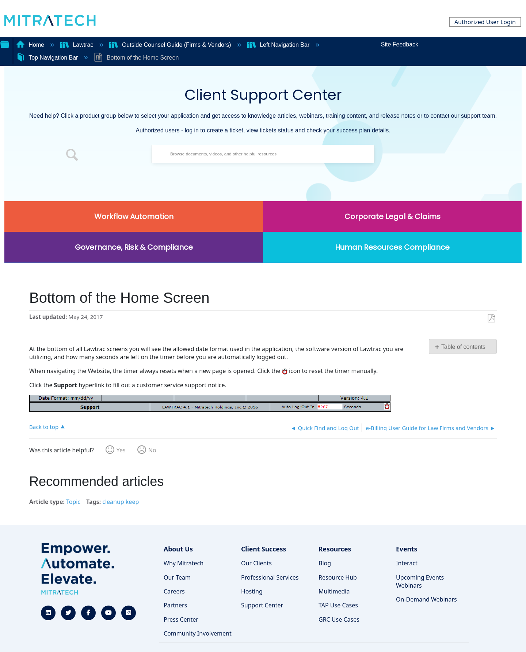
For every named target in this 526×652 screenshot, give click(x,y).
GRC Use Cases (339, 619)
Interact (407, 563)
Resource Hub (338, 577)
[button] (72, 156)
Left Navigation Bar (279, 45)
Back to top (43, 426)
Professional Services (270, 577)
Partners (175, 605)
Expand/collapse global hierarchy (4, 43)
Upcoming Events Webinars (420, 581)
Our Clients (256, 563)
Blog (325, 563)
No (152, 450)
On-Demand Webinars (426, 599)
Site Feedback (399, 44)
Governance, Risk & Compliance (134, 247)
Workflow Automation (134, 216)
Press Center (181, 619)
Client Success (263, 548)
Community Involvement (198, 633)
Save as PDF (491, 318)
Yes (121, 450)
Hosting (252, 591)
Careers (174, 591)
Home (31, 45)
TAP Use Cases (338, 605)
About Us (178, 548)
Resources (335, 548)
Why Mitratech (183, 563)
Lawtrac (77, 45)
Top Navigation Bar (48, 57)
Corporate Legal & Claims (392, 216)
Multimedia (334, 591)
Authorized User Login (485, 22)
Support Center (262, 605)
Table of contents (463, 347)
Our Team (177, 577)
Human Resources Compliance (392, 247)
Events (406, 548)
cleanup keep (120, 502)
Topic (73, 502)
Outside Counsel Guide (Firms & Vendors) (171, 45)
